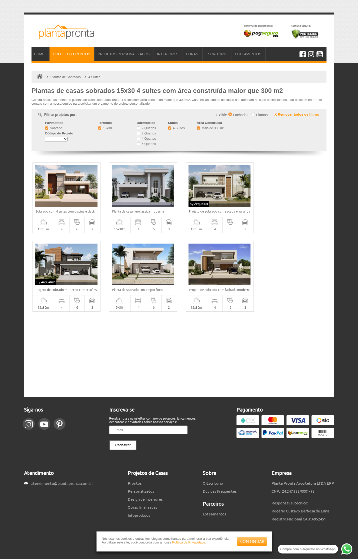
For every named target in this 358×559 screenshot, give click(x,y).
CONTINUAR (252, 541)
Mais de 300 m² (210, 128)
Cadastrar (122, 445)
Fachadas (238, 115)
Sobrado (53, 128)
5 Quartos (146, 144)
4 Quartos (146, 138)
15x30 (105, 128)
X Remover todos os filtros (296, 114)
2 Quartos (146, 128)
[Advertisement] (179, 354)
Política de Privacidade (188, 542)
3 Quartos (146, 133)
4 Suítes (176, 128)
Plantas (259, 115)
